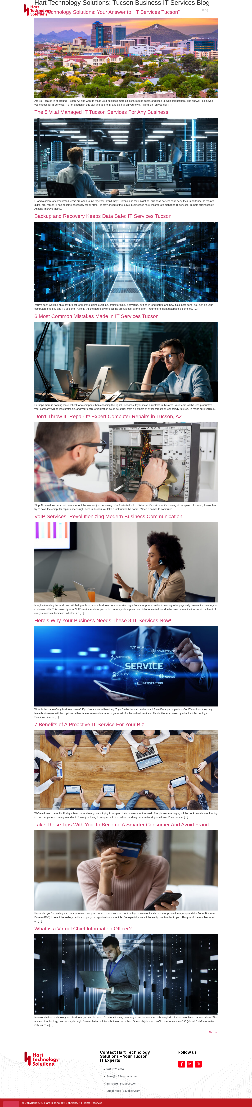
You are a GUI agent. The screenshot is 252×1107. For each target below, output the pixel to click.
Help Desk (188, 10)
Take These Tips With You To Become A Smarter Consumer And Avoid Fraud (121, 825)
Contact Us (220, 10)
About (155, 10)
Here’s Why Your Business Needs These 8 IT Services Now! (102, 620)
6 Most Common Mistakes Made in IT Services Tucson (96, 316)
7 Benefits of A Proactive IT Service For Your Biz (89, 724)
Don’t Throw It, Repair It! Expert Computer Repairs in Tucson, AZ (108, 416)
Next (213, 1032)
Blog (205, 10)
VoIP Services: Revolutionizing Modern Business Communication (108, 516)
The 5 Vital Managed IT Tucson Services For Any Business (101, 112)
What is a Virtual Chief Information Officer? (84, 929)
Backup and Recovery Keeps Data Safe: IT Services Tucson (102, 216)
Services (169, 10)
